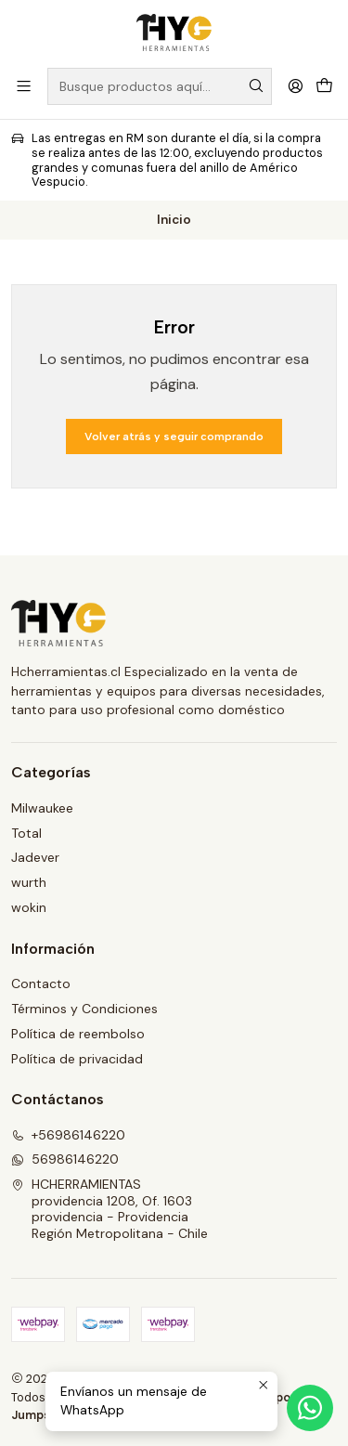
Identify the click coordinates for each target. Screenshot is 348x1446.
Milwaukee (42, 808)
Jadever (35, 857)
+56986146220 (68, 1135)
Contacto (41, 983)
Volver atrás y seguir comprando (174, 436)
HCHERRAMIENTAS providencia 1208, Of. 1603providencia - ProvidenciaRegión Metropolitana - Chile (109, 1209)
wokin (28, 907)
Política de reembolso (78, 1033)
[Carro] (324, 86)
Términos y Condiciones (84, 1008)
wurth (28, 882)
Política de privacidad (77, 1058)
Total (26, 833)
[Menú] (23, 86)
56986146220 (65, 1159)
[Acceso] (295, 86)
